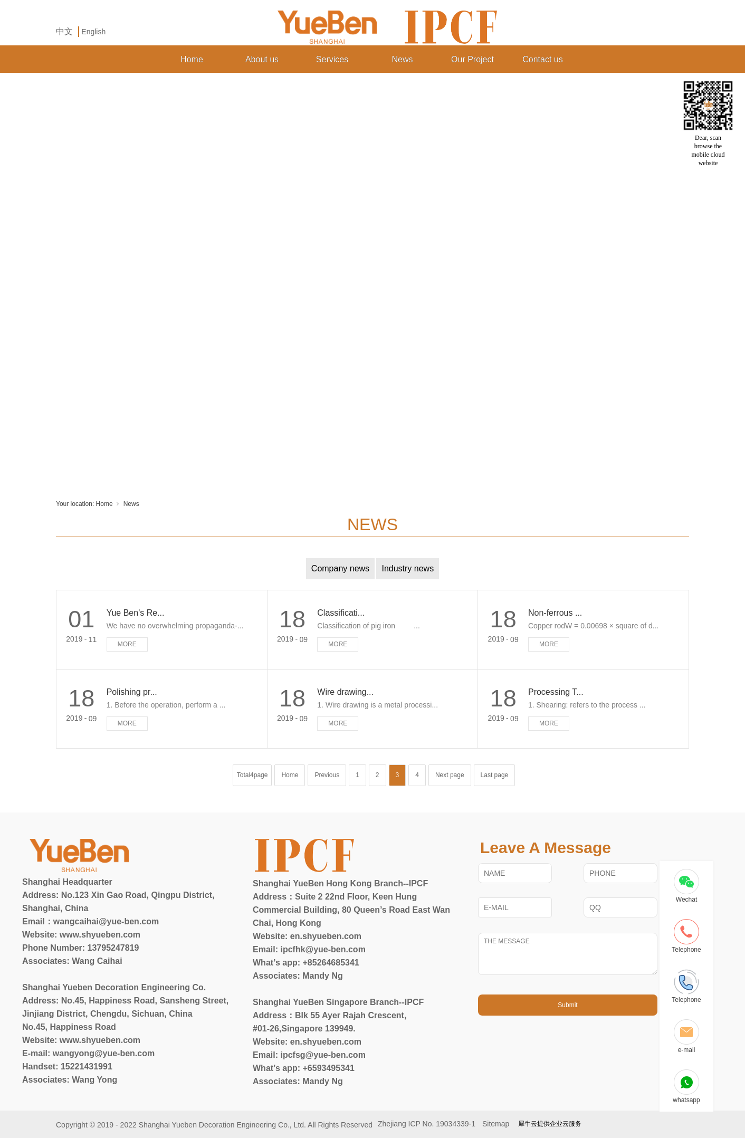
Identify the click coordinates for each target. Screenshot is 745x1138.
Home (191, 59)
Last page (495, 775)
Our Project (472, 59)
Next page (449, 775)
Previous (326, 775)
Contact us (542, 59)
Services (332, 59)
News (402, 59)
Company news (340, 568)
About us (262, 59)
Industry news (407, 568)
